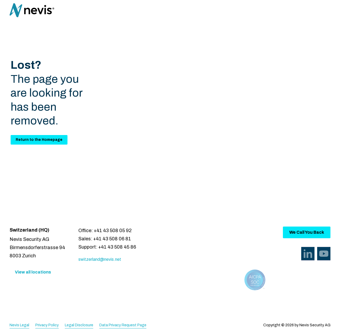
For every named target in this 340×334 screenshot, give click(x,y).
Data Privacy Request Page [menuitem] (122, 325)
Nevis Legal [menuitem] (19, 325)
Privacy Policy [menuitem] (47, 325)
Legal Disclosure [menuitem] (79, 325)
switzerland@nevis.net (99, 259)
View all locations (33, 272)
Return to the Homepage (39, 140)
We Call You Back (306, 232)
